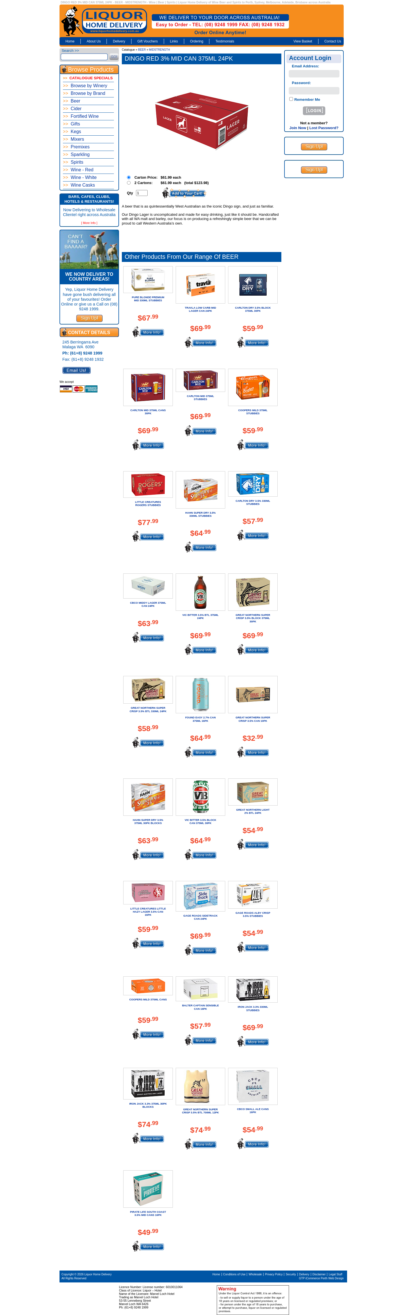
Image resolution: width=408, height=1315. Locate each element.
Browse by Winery (85, 85)
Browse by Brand (84, 93)
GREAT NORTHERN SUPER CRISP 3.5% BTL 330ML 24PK (147, 709)
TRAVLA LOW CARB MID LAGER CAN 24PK (200, 309)
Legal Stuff (335, 1274)
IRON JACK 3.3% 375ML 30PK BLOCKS (148, 1105)
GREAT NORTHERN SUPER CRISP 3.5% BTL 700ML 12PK (200, 1111)
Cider (72, 108)
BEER (142, 49)
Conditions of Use (234, 1274)
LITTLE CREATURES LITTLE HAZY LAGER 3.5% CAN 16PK (148, 911)
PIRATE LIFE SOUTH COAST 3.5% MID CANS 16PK (148, 1213)
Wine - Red (78, 169)
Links (174, 41)
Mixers (73, 139)
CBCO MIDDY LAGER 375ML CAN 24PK (148, 604)
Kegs (72, 131)
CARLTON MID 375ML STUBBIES (200, 398)
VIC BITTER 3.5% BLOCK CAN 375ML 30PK (200, 822)
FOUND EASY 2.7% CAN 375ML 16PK (200, 719)
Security (291, 1274)
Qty (130, 193)
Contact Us (332, 41)
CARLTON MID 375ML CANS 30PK (148, 412)
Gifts (71, 123)
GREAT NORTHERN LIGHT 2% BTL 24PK (253, 811)
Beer (71, 101)
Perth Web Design (332, 1278)
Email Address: (305, 66)
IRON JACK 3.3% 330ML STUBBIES (253, 1008)
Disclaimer (319, 1274)
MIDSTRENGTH (159, 49)
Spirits (73, 162)
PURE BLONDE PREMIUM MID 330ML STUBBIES (148, 299)
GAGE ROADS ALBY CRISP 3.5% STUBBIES (252, 914)
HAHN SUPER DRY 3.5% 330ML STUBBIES (200, 514)
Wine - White (80, 177)
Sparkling (76, 154)
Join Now (297, 128)
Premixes (76, 146)
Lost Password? (324, 128)
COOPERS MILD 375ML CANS (148, 999)
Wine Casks (79, 185)
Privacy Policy (273, 1274)
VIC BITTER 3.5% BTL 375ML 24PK (200, 617)
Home (70, 41)
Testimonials (224, 41)
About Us (94, 41)
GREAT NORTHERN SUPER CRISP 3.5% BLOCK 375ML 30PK (252, 618)
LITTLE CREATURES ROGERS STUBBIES (148, 504)
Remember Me (306, 99)
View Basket (303, 41)
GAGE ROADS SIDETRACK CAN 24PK (200, 917)
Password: (301, 83)
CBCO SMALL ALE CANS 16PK (253, 1111)
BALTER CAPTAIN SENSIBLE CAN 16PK (200, 1007)
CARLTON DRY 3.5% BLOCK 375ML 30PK (253, 309)
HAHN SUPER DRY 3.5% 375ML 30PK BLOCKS (148, 822)
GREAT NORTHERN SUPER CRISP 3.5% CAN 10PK (252, 719)
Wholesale (255, 1274)
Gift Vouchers (147, 41)
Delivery (119, 41)
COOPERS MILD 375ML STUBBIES (253, 412)
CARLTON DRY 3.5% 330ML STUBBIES (253, 502)
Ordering (196, 41)
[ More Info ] (89, 223)
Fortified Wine (81, 116)
